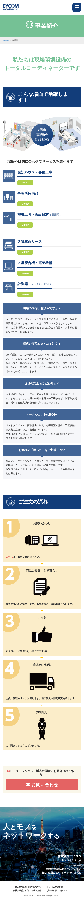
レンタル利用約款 (56, 887)
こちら (9, 556)
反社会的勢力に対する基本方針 (27, 890)
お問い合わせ (42, 784)
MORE (25, 183)
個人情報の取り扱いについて (28, 887)
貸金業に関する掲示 (57, 890)
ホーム (6, 40)
